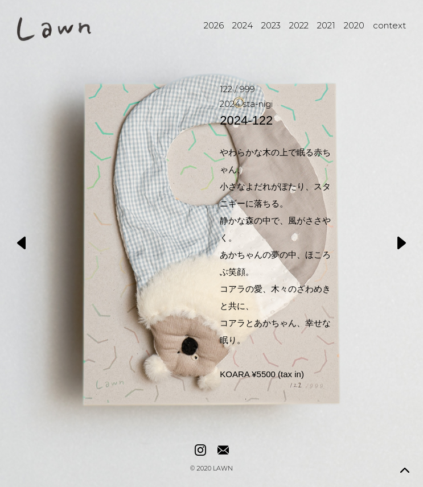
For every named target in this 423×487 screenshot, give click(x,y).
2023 (271, 25)
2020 (354, 25)
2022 (299, 25)
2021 (326, 25)
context (389, 25)
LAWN (223, 469)
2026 (214, 25)
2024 (242, 25)
